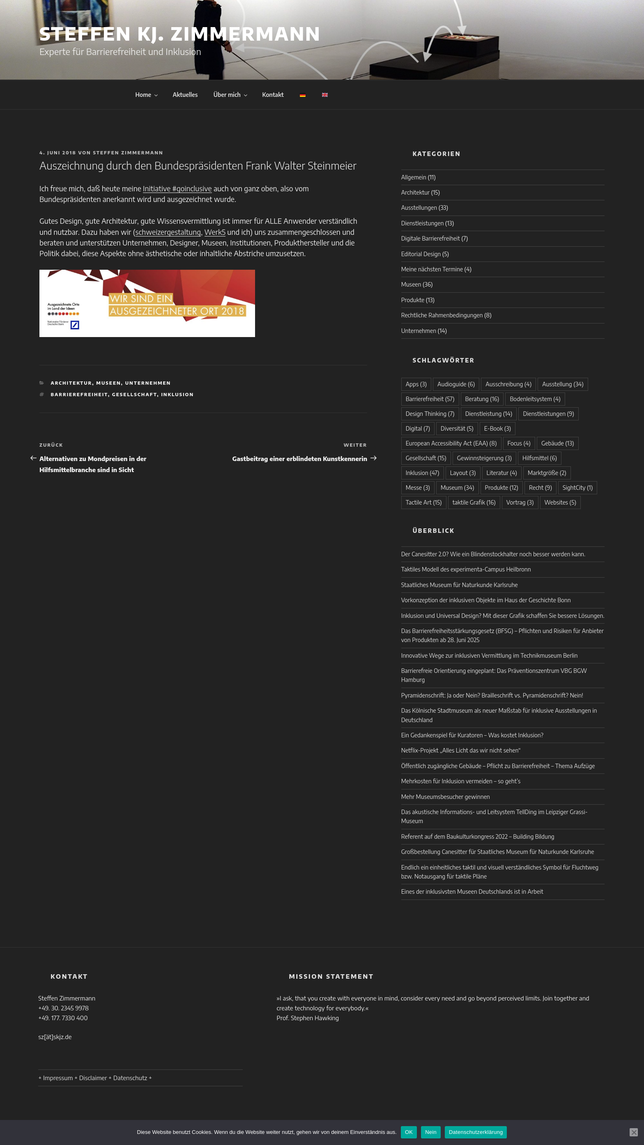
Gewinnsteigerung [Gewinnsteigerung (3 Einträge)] (484, 457)
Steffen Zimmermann (128, 152)
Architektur (71, 382)
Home (147, 94)
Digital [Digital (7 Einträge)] (418, 428)
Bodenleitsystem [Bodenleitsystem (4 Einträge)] (535, 398)
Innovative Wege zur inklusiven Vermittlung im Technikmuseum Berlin (489, 655)
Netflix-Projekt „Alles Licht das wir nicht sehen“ (461, 750)
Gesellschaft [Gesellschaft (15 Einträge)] (426, 457)
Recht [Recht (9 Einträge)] (540, 487)
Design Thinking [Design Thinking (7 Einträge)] (430, 413)
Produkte (413, 299)
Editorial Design (421, 253)
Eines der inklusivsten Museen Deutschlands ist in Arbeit (472, 891)
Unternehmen (148, 382)
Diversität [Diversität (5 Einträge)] (457, 428)
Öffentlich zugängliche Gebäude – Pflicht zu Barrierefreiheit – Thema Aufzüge (498, 765)
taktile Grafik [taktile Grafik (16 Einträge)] (474, 502)
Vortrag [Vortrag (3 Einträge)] (520, 502)
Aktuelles (185, 94)
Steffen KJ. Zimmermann (180, 33)
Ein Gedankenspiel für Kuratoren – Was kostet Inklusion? (472, 735)
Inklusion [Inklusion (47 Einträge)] (422, 472)
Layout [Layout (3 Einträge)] (463, 472)
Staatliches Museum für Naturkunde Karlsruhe (459, 584)
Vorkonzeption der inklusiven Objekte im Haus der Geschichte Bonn (486, 600)
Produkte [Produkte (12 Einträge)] (501, 487)
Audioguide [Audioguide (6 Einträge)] (456, 384)
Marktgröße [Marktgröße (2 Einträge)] (547, 472)
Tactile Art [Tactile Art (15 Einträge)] (424, 502)
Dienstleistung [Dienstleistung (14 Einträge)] (489, 413)
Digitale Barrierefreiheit (430, 238)
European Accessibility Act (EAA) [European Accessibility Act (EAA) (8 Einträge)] (451, 443)
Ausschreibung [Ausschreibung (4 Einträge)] (508, 384)
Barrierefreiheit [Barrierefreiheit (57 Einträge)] (430, 398)
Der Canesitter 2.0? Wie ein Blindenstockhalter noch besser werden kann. (493, 554)
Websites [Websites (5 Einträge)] (560, 502)
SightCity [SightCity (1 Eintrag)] (578, 487)
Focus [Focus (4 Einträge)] (519, 443)
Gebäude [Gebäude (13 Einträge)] (557, 443)
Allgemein (413, 177)
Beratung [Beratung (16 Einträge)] (482, 398)
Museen (108, 382)
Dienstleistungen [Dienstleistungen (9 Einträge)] (548, 413)
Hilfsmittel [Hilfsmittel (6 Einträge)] (539, 457)
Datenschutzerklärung (476, 1132)
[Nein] (634, 1132)
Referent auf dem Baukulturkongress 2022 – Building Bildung (477, 836)
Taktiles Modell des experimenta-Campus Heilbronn (466, 569)
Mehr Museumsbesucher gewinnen (445, 796)
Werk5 (215, 231)
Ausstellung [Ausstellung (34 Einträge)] (563, 384)
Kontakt (272, 94)
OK (409, 1132)
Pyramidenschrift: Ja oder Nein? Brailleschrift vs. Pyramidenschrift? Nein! (492, 695)
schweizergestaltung (168, 231)
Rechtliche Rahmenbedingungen (442, 315)
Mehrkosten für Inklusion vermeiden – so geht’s (461, 781)
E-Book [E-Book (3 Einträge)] (497, 428)
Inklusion (177, 394)
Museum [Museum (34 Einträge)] (457, 487)
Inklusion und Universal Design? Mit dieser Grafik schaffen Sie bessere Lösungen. (503, 615)
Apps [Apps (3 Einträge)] (416, 384)
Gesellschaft (134, 394)
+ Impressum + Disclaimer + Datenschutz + (95, 1077)
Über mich (231, 94)
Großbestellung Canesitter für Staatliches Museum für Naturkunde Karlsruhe (497, 851)
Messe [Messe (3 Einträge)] (418, 487)
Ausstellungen (419, 207)
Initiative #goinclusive (177, 188)
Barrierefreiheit (79, 394)
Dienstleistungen (422, 223)
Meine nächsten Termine (432, 269)
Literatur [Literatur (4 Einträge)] (502, 472)
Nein (431, 1132)
